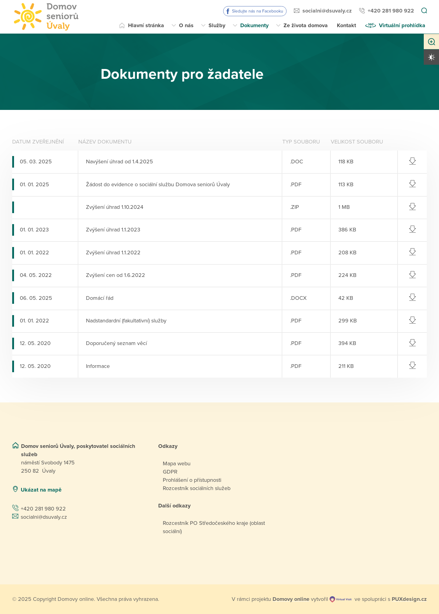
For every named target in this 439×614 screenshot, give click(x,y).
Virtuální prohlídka (402, 25)
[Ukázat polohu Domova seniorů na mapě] (110, 490)
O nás (186, 25)
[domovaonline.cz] (291, 599)
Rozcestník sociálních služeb (196, 488)
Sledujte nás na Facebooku (257, 11)
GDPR (170, 471)
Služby (217, 25)
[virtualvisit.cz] (341, 599)
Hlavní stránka (146, 25)
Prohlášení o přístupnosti (192, 480)
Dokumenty (254, 25)
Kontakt (346, 25)
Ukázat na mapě (41, 489)
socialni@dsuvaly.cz (327, 10)
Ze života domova (306, 25)
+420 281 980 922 (391, 10)
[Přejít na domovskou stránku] (45, 17)
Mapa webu (177, 463)
